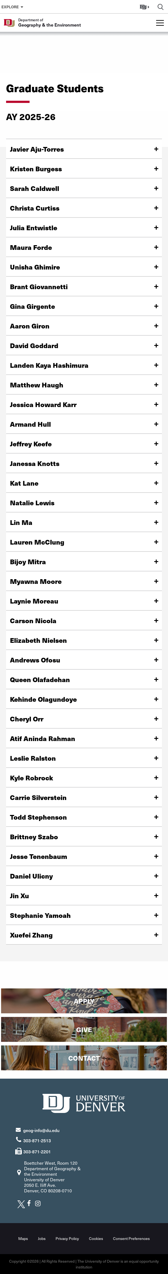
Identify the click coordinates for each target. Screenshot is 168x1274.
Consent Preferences (131, 1238)
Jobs (42, 1238)
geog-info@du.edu (41, 1130)
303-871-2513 (37, 1140)
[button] (145, 6)
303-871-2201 (37, 1151)
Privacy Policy (67, 1238)
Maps (23, 1238)
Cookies (96, 1238)
